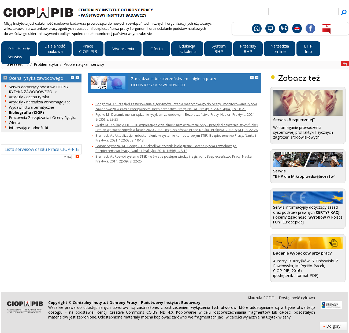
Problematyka (46, 64)
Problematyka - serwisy (84, 64)
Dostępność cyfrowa (297, 297)
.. (28, 64)
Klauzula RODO (262, 297)
